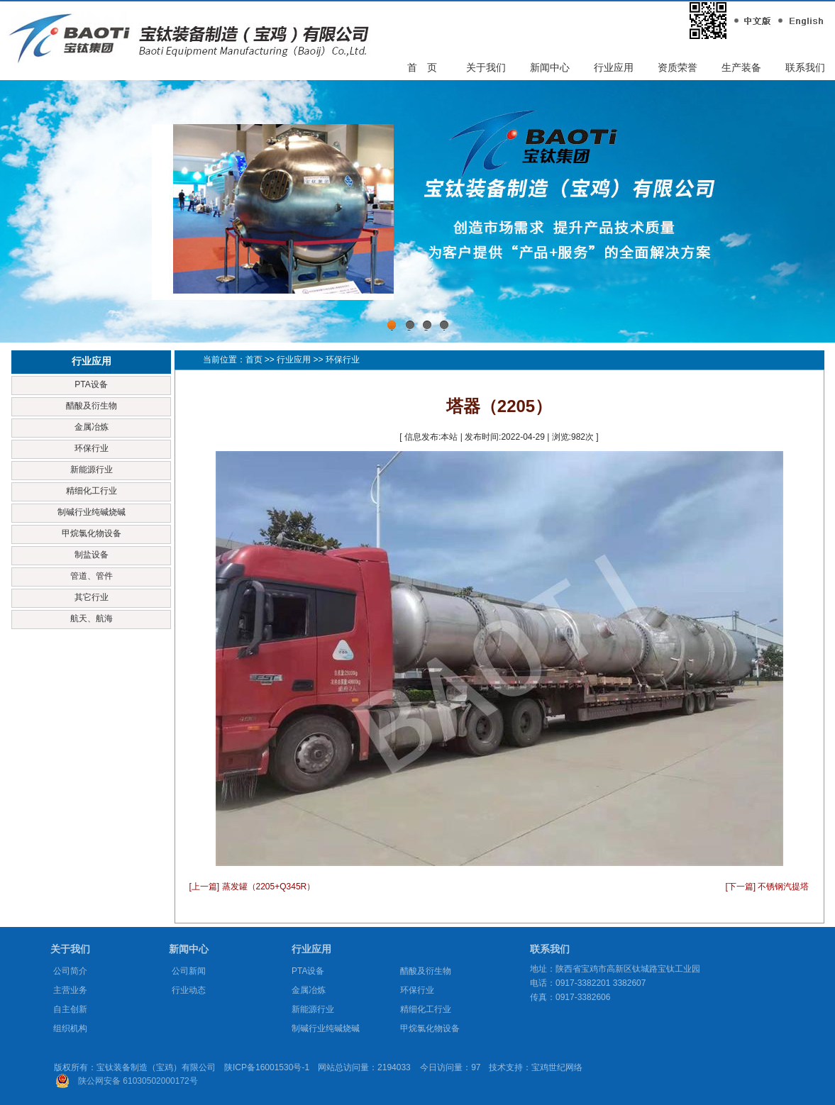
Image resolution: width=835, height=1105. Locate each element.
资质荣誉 (677, 67)
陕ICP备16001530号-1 (266, 1067)
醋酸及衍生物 (91, 406)
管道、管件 (91, 576)
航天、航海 (91, 618)
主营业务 (70, 990)
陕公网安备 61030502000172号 (138, 1081)
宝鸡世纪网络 (556, 1067)
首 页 (422, 67)
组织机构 (70, 1028)
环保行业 (91, 448)
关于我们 (486, 67)
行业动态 (189, 990)
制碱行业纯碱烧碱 (91, 512)
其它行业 (91, 597)
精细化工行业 (91, 491)
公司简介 (70, 971)
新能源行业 (91, 469)
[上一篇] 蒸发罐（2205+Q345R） (252, 887)
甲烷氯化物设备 (91, 533)
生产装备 (741, 67)
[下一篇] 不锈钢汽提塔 (767, 887)
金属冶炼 (91, 427)
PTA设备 (90, 384)
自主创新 (70, 1009)
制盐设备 (91, 555)
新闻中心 (550, 67)
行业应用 (614, 67)
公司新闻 (189, 971)
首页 (253, 360)
